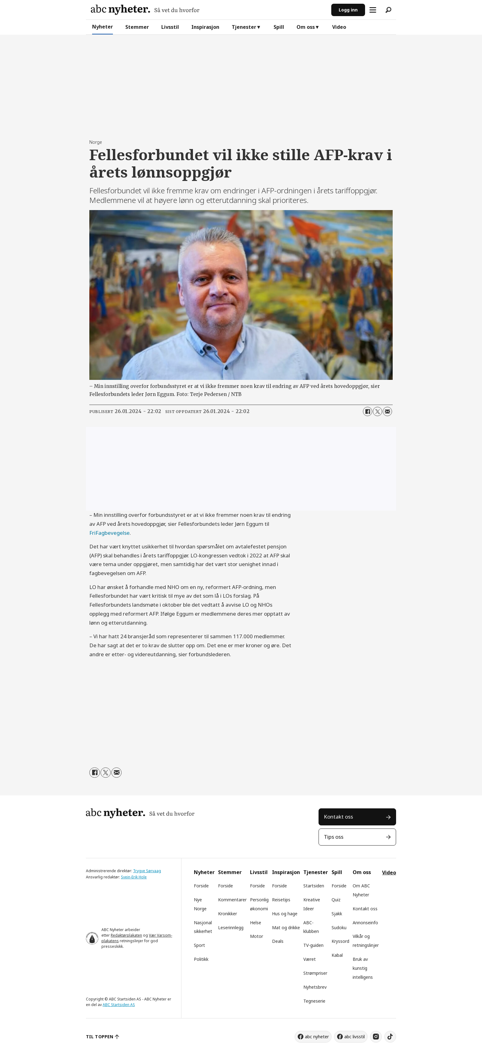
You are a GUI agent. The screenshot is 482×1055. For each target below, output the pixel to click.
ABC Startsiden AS (119, 1004)
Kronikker (227, 914)
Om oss (306, 27)
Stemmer (137, 27)
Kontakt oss (338, 816)
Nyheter (102, 26)
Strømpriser (315, 973)
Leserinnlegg (230, 927)
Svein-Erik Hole (134, 877)
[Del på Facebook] (367, 411)
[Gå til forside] (145, 9)
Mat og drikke (286, 927)
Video (339, 27)
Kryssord (340, 941)
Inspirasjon (205, 27)
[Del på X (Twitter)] (377, 411)
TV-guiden (313, 945)
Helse (255, 922)
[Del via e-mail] (387, 411)
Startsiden (313, 886)
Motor (256, 936)
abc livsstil (354, 1037)
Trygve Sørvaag (147, 870)
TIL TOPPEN (99, 1037)
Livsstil (170, 27)
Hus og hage (284, 914)
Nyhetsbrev (315, 987)
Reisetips (281, 900)
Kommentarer (232, 900)
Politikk (201, 959)
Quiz (336, 900)
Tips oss (333, 836)
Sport (199, 945)
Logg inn (348, 10)
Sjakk (337, 914)
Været (309, 959)
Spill (279, 27)
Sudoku (339, 927)
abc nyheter (317, 1037)
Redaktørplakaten (126, 935)
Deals (277, 941)
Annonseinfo (365, 922)
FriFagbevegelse (109, 532)
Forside (201, 886)
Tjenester (244, 27)
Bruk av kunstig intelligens (363, 968)
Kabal (337, 955)
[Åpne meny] (372, 10)
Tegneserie (314, 1001)
